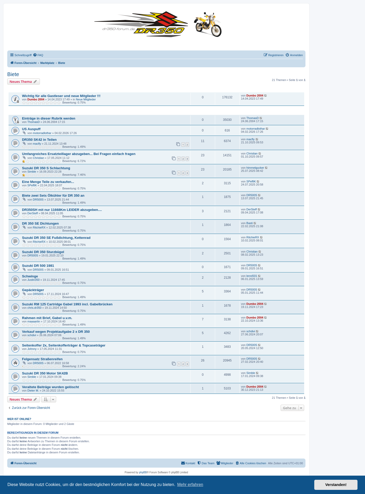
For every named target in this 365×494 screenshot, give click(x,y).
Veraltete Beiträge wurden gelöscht (50, 387)
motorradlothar (42, 133)
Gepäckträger (33, 290)
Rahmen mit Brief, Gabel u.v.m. (47, 318)
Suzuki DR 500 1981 (38, 266)
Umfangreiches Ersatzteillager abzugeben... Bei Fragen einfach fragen (78, 154)
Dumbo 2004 (35, 99)
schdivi (31, 335)
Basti (249, 223)
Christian (38, 157)
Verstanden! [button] (336, 485)
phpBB (143, 472)
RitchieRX (39, 227)
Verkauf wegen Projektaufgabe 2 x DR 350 (56, 332)
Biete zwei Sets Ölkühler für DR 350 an (53, 195)
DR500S (38, 199)
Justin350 (33, 279)
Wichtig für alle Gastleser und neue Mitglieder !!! (61, 96)
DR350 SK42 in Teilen (39, 140)
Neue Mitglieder (86, 99)
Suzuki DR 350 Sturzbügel (43, 252)
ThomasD (33, 121)
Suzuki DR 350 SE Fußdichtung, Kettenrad (56, 238)
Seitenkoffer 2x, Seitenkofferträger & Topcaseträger (63, 345)
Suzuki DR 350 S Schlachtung (46, 168)
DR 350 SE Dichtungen (40, 223)
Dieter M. (33, 390)
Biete (13, 74)
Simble (31, 171)
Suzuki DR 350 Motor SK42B (45, 373)
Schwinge (30, 276)
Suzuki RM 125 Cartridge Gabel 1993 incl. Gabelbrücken (67, 304)
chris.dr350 (34, 307)
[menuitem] (38, 55)
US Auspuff (31, 129)
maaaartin (33, 321)
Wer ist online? (19, 419)
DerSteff (32, 213)
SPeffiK (32, 185)
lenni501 (251, 275)
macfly (37, 143)
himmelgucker (255, 167)
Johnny (31, 348)
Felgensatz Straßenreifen (42, 359)
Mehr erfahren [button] (190, 484)
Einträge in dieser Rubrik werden (48, 118)
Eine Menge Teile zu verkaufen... (48, 182)
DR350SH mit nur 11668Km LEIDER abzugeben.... (62, 210)
